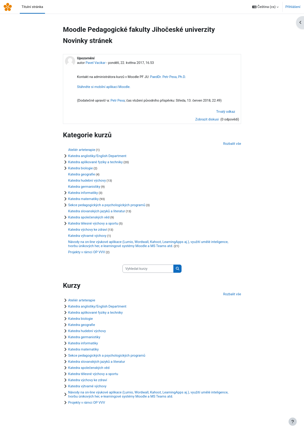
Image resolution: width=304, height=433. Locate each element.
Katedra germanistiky (84, 187)
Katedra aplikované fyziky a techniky (95, 163)
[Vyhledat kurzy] (148, 270)
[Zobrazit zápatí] (293, 422)
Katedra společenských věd (89, 218)
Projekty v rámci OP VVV (86, 253)
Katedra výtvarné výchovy (87, 237)
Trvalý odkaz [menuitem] (225, 112)
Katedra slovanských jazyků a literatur (96, 212)
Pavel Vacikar (96, 63)
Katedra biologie (80, 169)
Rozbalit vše (232, 145)
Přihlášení (292, 7)
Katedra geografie (81, 175)
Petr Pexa (118, 101)
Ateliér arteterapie (81, 151)
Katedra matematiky (83, 200)
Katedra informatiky (83, 194)
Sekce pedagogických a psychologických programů (106, 206)
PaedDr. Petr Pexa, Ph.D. (170, 77)
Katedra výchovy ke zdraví (87, 230)
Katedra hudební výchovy (87, 181)
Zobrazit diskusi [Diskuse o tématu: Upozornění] (206, 120)
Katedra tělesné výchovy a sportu (93, 224)
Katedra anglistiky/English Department (97, 157)
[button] (265, 7)
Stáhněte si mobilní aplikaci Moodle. (104, 87)
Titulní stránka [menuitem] (32, 7)
